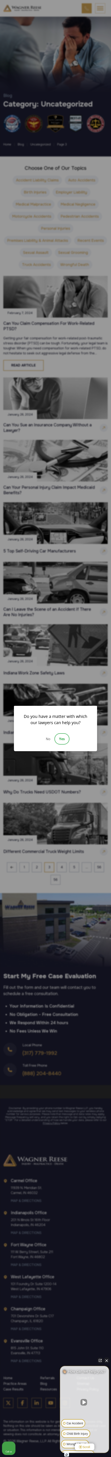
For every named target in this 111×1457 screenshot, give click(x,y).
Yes (62, 739)
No (48, 739)
